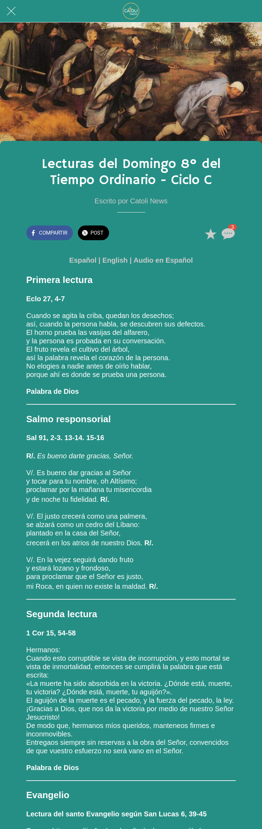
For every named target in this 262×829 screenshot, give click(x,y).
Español (82, 260)
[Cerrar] (11, 11)
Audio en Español (163, 260)
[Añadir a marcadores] (210, 233)
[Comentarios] (227, 233)
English (115, 260)
